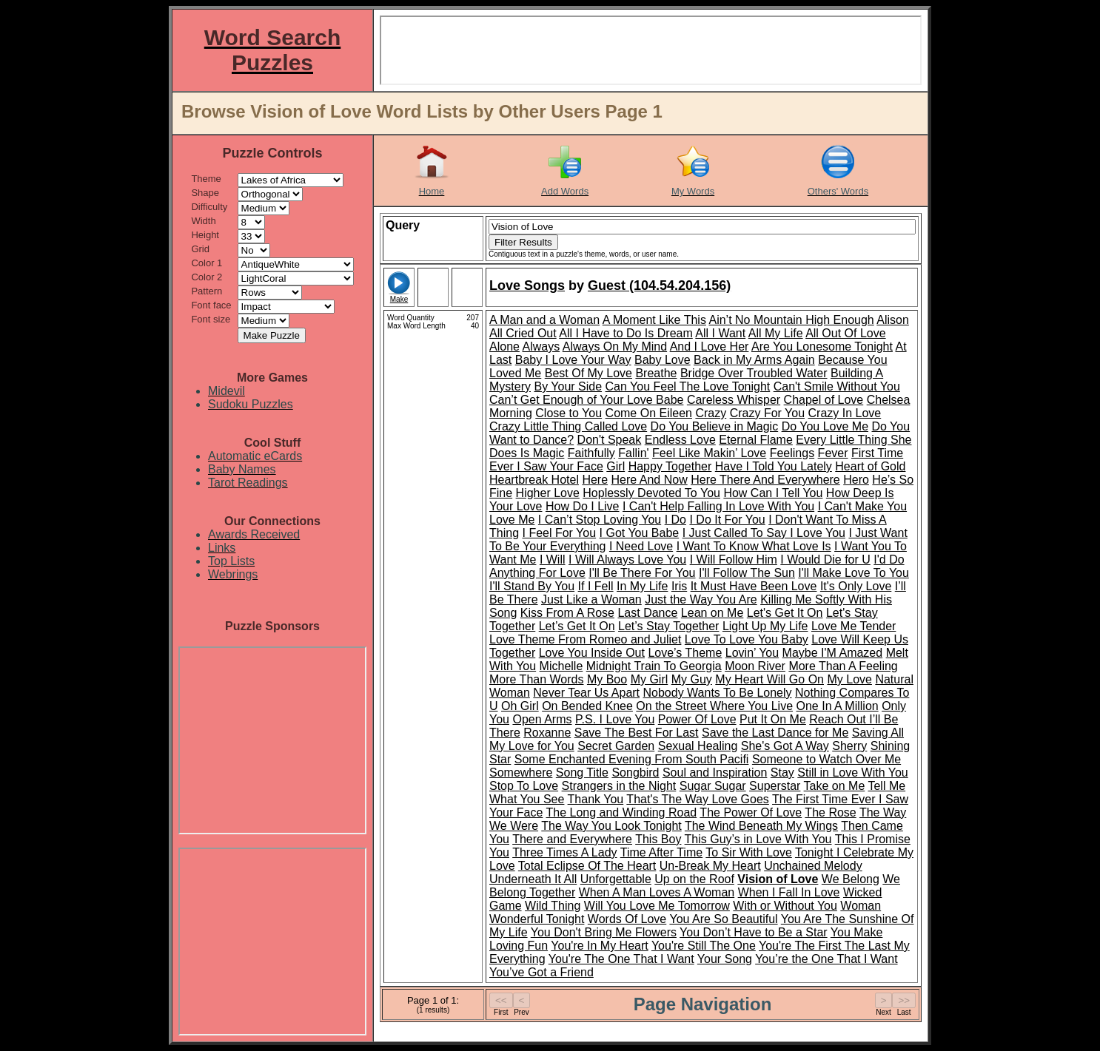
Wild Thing (552, 905)
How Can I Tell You (772, 493)
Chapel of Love (824, 399)
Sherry (849, 746)
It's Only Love (855, 586)
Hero (856, 479)
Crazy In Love (845, 413)
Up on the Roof (694, 879)
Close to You (568, 413)
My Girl (649, 679)
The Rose (830, 812)
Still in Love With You (852, 772)
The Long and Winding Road (621, 812)
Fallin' (633, 453)
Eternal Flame (756, 439)
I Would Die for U (825, 559)
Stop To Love (523, 786)
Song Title (582, 772)
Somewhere (520, 772)
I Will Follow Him (733, 559)
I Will (553, 559)
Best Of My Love (588, 373)
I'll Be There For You (641, 573)
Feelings (792, 453)
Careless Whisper (733, 399)
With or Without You (785, 905)
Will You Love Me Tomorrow (657, 905)
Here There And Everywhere (765, 479)
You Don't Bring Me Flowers (604, 932)
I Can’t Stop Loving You (599, 519)
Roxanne (547, 732)
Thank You (596, 799)
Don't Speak (609, 439)
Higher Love (548, 493)
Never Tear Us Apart (586, 692)
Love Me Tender (853, 626)
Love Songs (527, 285)
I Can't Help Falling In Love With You (718, 506)
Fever (833, 453)
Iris (679, 586)
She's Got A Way (785, 746)
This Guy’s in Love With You (758, 839)
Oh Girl (520, 706)
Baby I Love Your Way (573, 360)
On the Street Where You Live (714, 706)
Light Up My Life (765, 626)
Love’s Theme (685, 652)
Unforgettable (615, 879)
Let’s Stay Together (668, 626)
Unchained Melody (813, 865)
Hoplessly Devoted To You (651, 493)
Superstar (774, 786)
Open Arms (541, 719)
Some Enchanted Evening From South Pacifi (631, 759)
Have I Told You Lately (773, 466)
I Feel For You (559, 533)
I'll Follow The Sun (747, 573)
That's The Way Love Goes (697, 799)
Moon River (755, 666)
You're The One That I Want (621, 959)
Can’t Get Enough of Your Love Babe (586, 399)
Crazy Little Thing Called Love (568, 426)
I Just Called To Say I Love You (764, 533)
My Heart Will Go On (769, 679)
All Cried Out (523, 333)
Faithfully (591, 453)
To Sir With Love (748, 852)
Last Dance (647, 612)
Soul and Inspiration (715, 772)
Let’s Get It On (577, 626)
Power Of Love (697, 719)
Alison (892, 320)
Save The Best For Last (636, 732)
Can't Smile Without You (837, 386)
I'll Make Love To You (853, 573)
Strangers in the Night (619, 786)
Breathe (656, 373)
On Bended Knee (587, 706)
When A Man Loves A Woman (657, 892)
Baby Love (662, 360)
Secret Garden (615, 746)
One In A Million (838, 706)
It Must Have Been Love (754, 586)
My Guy (691, 679)
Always (541, 346)
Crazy (710, 413)
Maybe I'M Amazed (832, 652)
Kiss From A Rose (567, 612)
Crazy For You (767, 413)
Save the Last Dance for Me (775, 732)
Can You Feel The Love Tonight (688, 386)
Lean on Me (712, 612)
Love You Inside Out (592, 652)
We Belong (850, 879)
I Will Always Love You (627, 559)
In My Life (642, 586)
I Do (675, 519)
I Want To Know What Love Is (754, 546)
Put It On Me (773, 719)
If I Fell (596, 586)
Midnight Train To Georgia (654, 666)
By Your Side (568, 386)
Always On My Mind (615, 346)
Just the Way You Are (701, 599)
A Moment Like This (654, 320)
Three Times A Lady (564, 852)
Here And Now (649, 479)
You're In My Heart (599, 945)
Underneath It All (533, 879)
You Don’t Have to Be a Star (754, 932)
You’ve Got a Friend (541, 972)
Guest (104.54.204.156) (659, 285)
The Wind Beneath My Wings (761, 825)
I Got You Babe (640, 533)
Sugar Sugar (713, 786)
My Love (849, 679)
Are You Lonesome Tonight (822, 346)
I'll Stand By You (531, 586)
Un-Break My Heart (710, 865)
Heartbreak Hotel (534, 479)
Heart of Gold (870, 466)
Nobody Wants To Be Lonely (717, 692)
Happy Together (670, 466)
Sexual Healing (698, 746)
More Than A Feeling (842, 666)
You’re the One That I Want (826, 959)
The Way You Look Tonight (611, 825)
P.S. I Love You (614, 719)
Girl (615, 466)
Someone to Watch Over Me (826, 759)
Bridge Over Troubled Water (754, 373)
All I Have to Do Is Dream (626, 333)
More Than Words (536, 679)
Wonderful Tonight (536, 919)
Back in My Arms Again (754, 360)
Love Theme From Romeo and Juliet (585, 639)
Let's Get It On (785, 612)
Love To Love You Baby (746, 639)
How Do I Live (583, 506)
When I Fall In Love (789, 892)
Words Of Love (627, 919)
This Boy (658, 839)
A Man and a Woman (544, 320)
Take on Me (834, 786)
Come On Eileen (649, 413)
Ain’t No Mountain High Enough (790, 320)
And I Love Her (709, 346)
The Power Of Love (751, 812)
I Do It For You (727, 519)
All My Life (775, 333)
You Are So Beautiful (723, 919)
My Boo (607, 679)
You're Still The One (703, 945)
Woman (860, 905)
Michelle (561, 666)
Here (595, 479)
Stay (782, 772)
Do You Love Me (825, 426)
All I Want (720, 333)
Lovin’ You (752, 652)
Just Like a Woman (591, 599)
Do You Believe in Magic (715, 426)
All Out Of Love (845, 333)
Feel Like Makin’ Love (709, 453)
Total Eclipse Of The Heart (587, 865)
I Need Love (641, 546)
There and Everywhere (572, 839)
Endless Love (680, 439)
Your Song (724, 959)
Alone (504, 346)
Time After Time (661, 852)
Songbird (635, 772)
